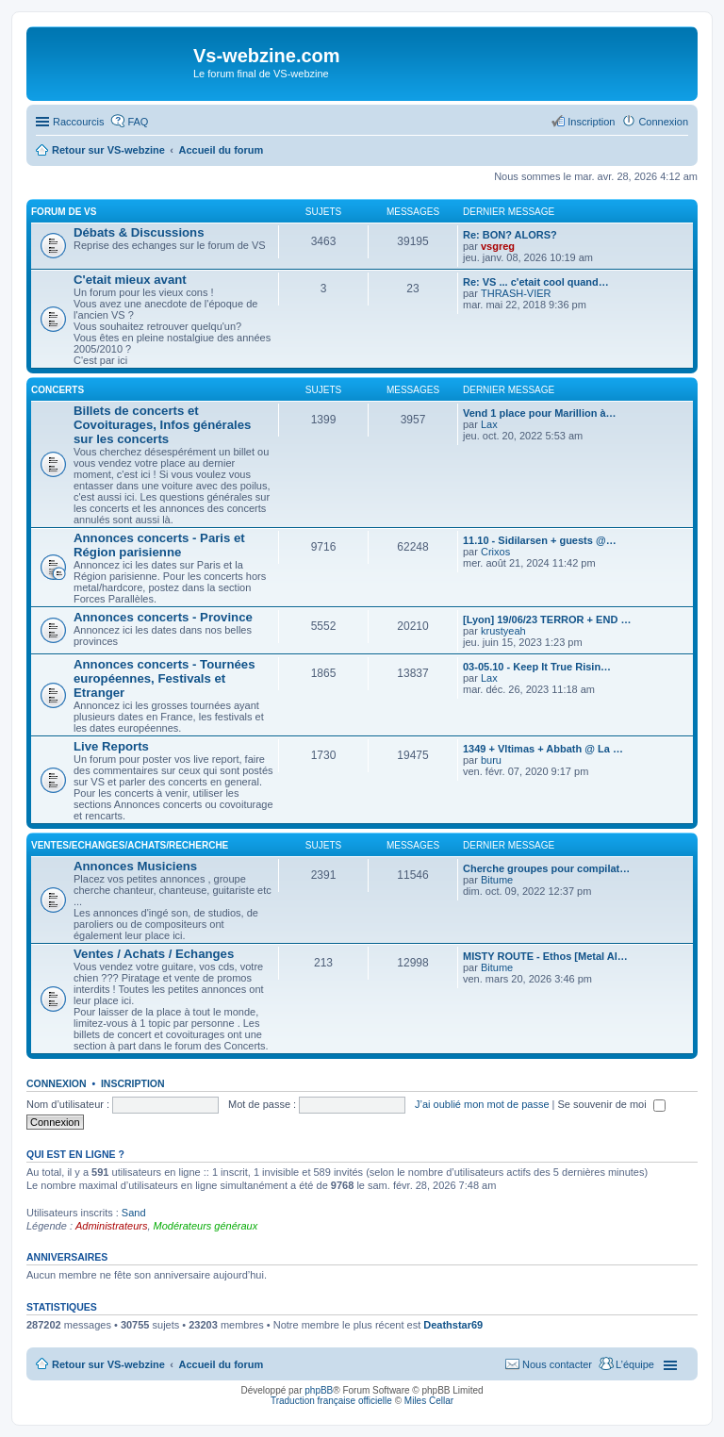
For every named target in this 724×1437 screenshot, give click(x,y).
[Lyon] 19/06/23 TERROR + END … (547, 619)
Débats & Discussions (139, 232)
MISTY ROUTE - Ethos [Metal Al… (545, 956)
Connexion (56, 1083)
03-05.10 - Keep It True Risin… (537, 666)
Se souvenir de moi (612, 1104)
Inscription (133, 1083)
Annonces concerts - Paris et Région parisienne (159, 545)
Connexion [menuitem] (663, 121)
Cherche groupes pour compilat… (546, 868)
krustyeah (503, 630)
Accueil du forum (220, 1364)
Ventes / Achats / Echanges (154, 954)
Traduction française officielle (331, 1401)
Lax (489, 424)
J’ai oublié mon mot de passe (482, 1104)
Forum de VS (63, 211)
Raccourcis (78, 121)
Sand (134, 1212)
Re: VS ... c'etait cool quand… (536, 282)
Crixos (495, 551)
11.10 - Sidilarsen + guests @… (540, 540)
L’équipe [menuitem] (635, 1364)
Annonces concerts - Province (163, 617)
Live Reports (111, 746)
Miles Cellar (428, 1401)
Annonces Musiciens (135, 866)
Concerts (57, 390)
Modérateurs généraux (206, 1225)
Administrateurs (111, 1225)
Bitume (497, 879)
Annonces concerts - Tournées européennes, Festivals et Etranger (164, 678)
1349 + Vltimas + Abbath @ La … (543, 748)
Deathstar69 (453, 1324)
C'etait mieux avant (130, 280)
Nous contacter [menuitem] (557, 1364)
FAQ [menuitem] (137, 121)
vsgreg (498, 246)
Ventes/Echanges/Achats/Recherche (129, 845)
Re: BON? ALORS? (510, 234)
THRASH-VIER (516, 293)
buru (491, 760)
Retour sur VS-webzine (108, 1364)
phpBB (318, 1390)
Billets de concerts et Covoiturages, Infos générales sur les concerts (162, 425)
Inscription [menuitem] (591, 121)
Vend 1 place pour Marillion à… (540, 413)
